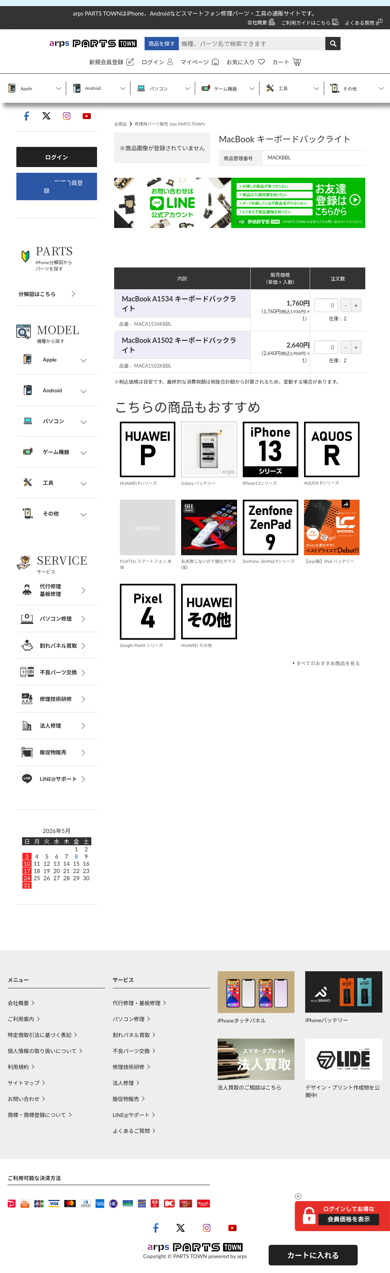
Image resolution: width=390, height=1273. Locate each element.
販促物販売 (126, 1100)
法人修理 (123, 1084)
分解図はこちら (37, 295)
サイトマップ (24, 1084)
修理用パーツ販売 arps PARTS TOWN (177, 134)
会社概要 (18, 1004)
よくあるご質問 (131, 1132)
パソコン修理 (129, 1020)
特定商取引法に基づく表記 (40, 1036)
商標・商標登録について (37, 1116)
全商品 (121, 134)
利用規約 (18, 1068)
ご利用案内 (21, 1020)
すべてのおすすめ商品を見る (325, 681)
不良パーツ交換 (131, 1052)
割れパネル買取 (131, 1036)
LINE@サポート (131, 1116)
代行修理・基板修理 (137, 1004)
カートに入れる (313, 1255)
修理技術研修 (129, 1068)
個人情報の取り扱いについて (42, 1052)
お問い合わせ (24, 1100)
